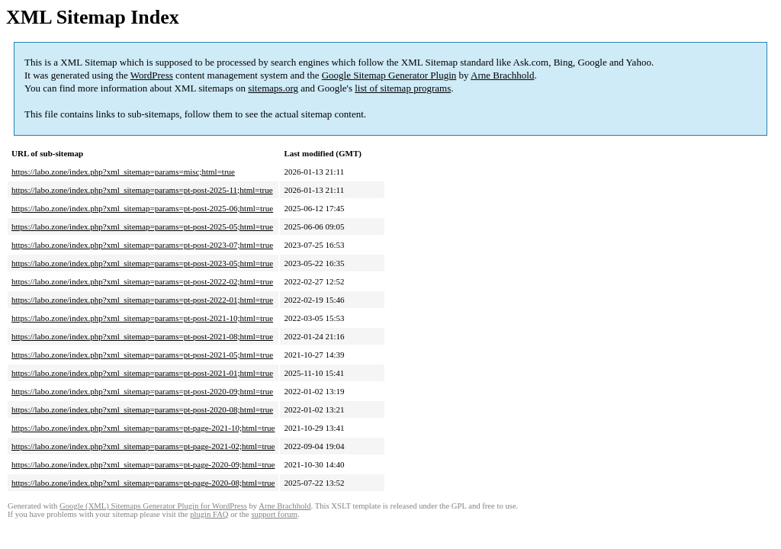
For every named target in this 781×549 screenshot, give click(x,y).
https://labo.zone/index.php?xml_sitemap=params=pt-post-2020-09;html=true (142, 391)
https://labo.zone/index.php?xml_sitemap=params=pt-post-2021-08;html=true (142, 336)
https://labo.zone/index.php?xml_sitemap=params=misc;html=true (123, 171)
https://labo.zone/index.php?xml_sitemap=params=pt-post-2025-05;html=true (142, 226)
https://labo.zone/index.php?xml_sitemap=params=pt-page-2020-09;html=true (143, 464)
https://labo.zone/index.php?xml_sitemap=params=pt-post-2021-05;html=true (142, 354)
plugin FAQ (209, 514)
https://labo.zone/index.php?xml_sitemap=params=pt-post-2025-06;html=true (142, 208)
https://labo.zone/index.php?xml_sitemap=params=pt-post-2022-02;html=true (142, 281)
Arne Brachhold (502, 75)
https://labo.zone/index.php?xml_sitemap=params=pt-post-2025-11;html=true (142, 189)
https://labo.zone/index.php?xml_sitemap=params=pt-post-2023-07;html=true (142, 244)
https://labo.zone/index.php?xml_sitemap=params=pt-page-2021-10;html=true (143, 427)
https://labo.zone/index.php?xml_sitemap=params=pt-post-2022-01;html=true (142, 299)
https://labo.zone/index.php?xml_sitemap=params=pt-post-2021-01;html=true (142, 372)
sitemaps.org (273, 88)
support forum (274, 514)
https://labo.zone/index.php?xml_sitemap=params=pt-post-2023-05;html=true (142, 263)
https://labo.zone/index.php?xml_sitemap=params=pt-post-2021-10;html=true (142, 318)
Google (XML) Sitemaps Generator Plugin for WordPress (153, 506)
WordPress (151, 75)
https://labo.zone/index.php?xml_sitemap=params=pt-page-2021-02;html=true (143, 446)
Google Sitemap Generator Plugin (389, 75)
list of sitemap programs (403, 88)
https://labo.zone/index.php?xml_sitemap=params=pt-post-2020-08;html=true (142, 409)
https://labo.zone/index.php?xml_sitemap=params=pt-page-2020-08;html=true (143, 482)
